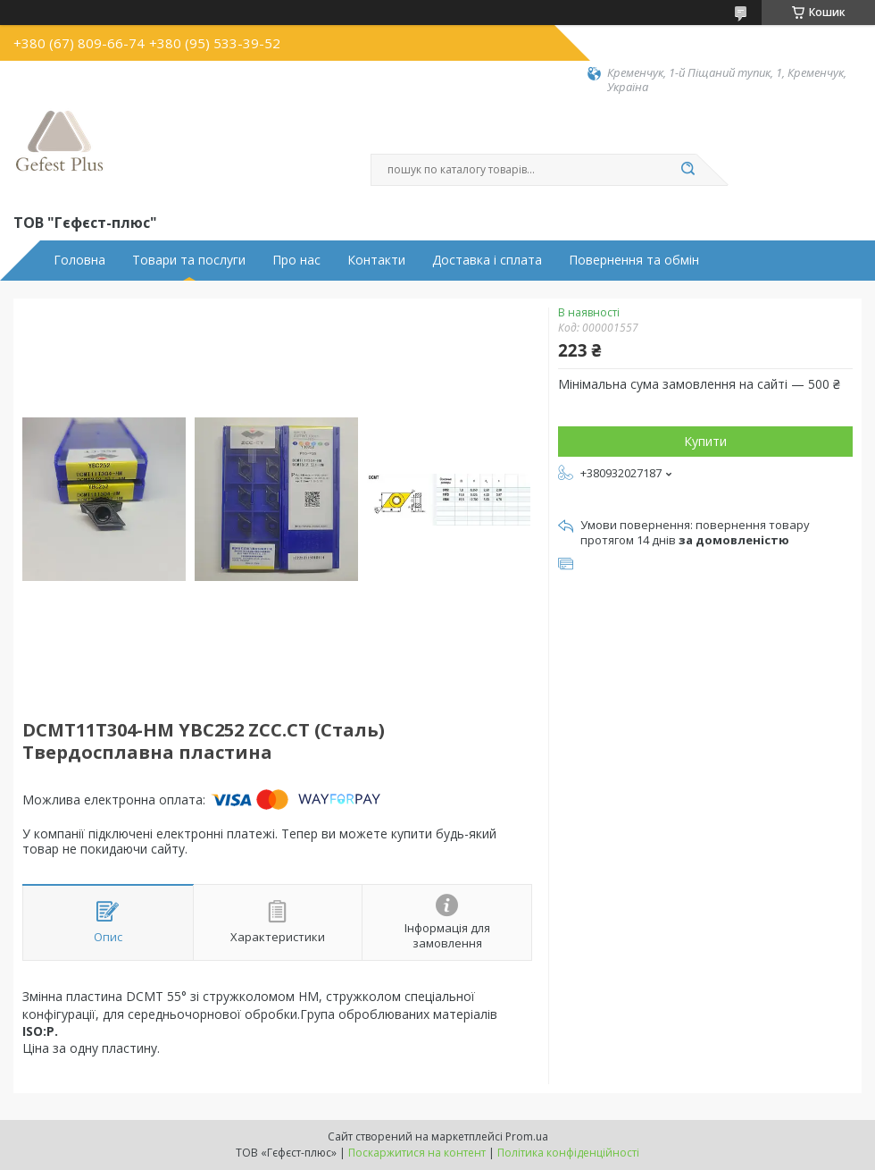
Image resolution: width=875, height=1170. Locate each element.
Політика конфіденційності (568, 1152)
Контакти (376, 260)
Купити (705, 441)
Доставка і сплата (487, 260)
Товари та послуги (189, 260)
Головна (79, 260)
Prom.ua (526, 1136)
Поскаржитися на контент (417, 1152)
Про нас (296, 260)
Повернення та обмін (634, 260)
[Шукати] (687, 170)
